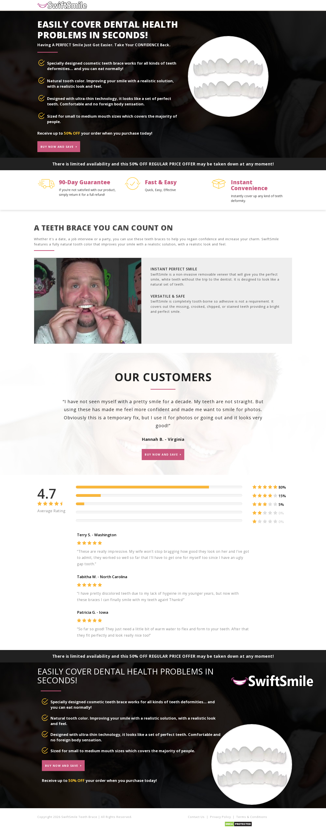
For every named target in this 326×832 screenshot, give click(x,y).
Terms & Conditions (251, 819)
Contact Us (196, 819)
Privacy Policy (220, 819)
